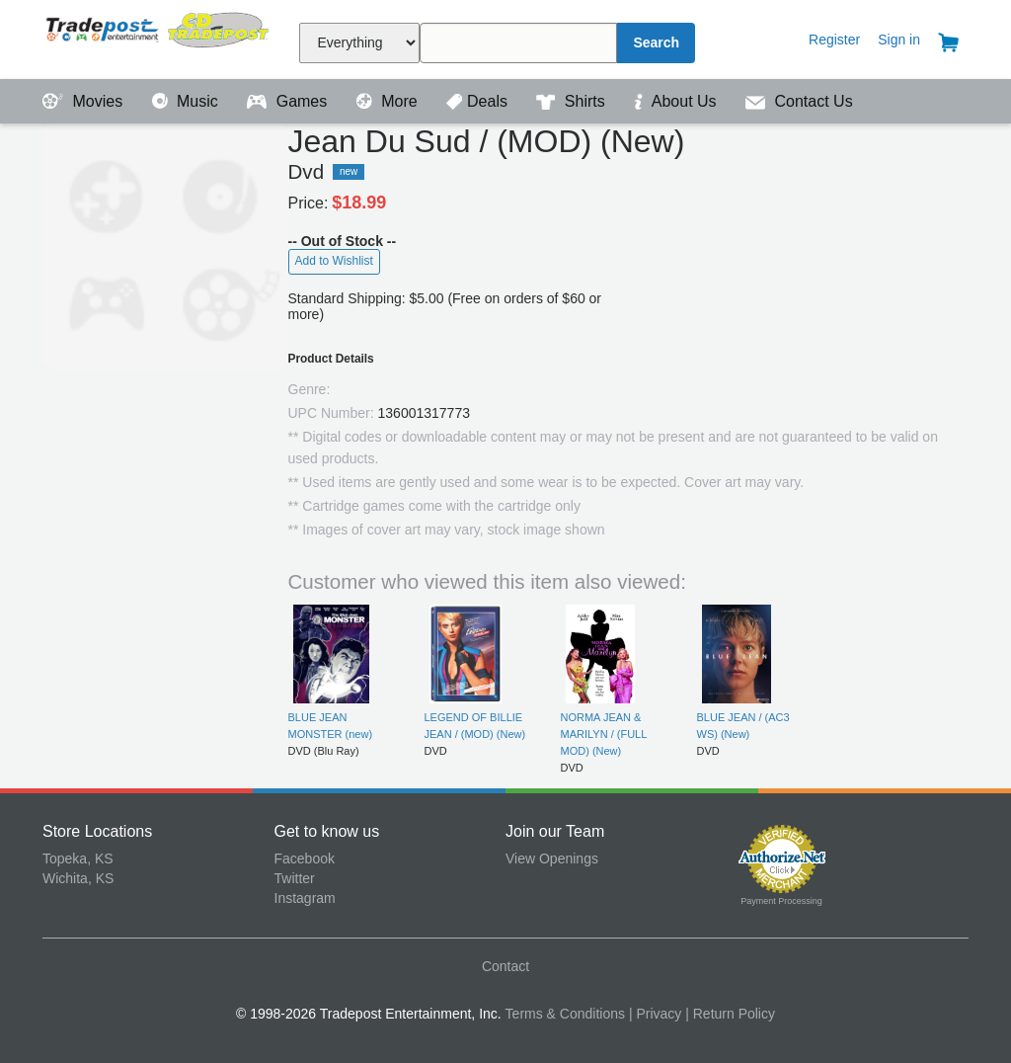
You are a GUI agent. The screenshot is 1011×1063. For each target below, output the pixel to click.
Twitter (294, 878)
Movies (84, 101)
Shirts (572, 101)
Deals (478, 101)
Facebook (304, 858)
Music (187, 101)
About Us (677, 101)
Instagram (305, 898)
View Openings (552, 858)
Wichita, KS (78, 878)
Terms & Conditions (565, 1014)
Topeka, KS (78, 858)
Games (289, 101)
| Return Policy (730, 1014)
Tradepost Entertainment (158, 37)
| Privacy (655, 1014)
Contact (505, 966)
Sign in (899, 39)
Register (834, 39)
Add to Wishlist (334, 261)
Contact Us (799, 101)
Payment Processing (781, 901)
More (389, 101)
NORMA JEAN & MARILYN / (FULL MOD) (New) (604, 734)
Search (656, 42)
